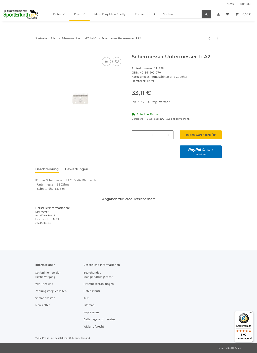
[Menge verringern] (136, 135)
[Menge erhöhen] (168, 135)
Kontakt (245, 4)
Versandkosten (45, 298)
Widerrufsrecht (94, 326)
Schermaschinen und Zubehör (167, 77)
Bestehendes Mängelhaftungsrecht (98, 275)
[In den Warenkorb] (38, 51)
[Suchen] (181, 14)
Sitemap (89, 305)
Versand (164, 102)
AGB (86, 298)
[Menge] (153, 135)
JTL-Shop (236, 348)
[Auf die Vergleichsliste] (106, 61)
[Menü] (250, 313)
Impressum (91, 312)
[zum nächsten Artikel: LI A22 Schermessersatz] (217, 38)
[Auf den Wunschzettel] (116, 61)
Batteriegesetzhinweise (99, 319)
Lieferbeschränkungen (99, 284)
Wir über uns (44, 284)
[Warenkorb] (243, 14)
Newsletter (42, 305)
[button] (218, 14)
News (230, 4)
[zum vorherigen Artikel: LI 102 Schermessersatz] (209, 38)
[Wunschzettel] (227, 14)
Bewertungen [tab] (76, 169)
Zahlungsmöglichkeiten (51, 291)
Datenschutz (92, 291)
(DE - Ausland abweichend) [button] (175, 118)
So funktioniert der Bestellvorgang (48, 275)
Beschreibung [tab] (47, 169)
